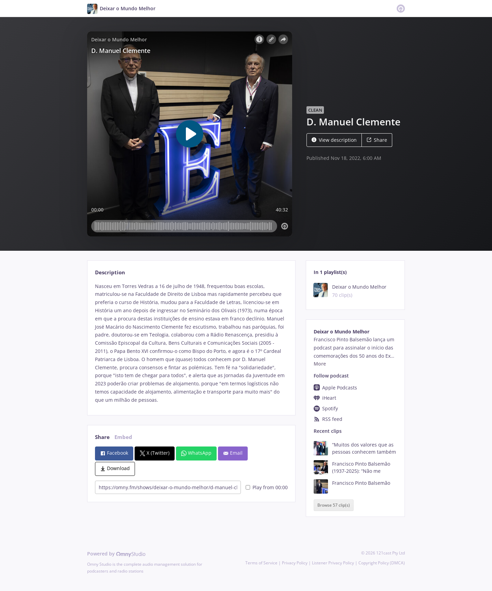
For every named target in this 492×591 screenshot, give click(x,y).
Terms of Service (261, 563)
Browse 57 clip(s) (333, 505)
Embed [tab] (123, 437)
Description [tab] (110, 272)
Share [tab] (102, 437)
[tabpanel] (191, 343)
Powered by (116, 553)
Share (377, 140)
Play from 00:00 (267, 487)
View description (334, 140)
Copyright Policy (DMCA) (381, 563)
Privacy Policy (295, 563)
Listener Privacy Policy (333, 563)
